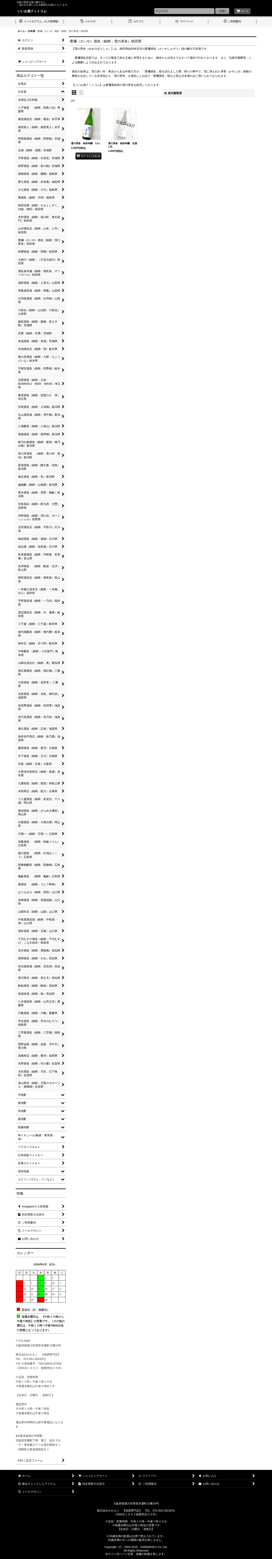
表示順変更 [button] (173, 93)
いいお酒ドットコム (32, 11)
